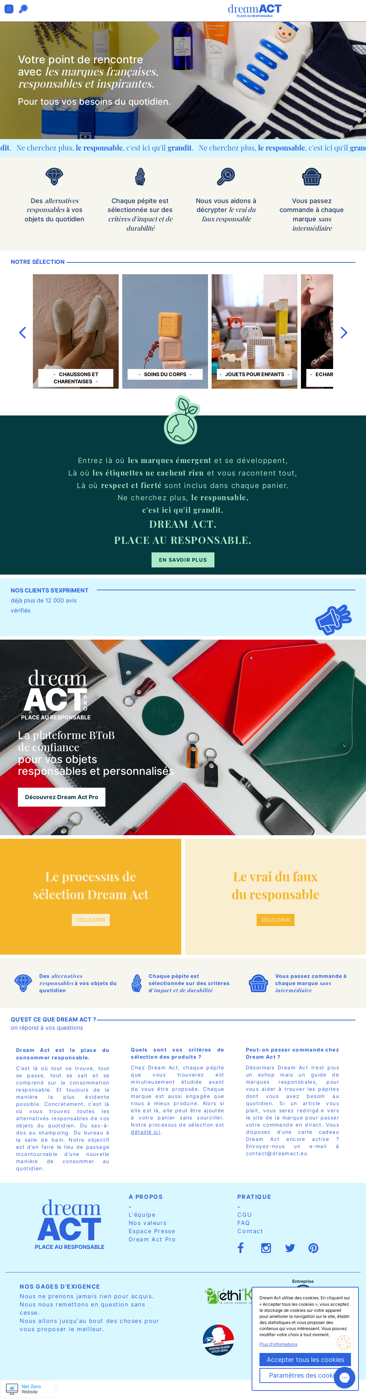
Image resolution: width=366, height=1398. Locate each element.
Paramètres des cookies (305, 1375)
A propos (146, 1196)
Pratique (254, 1196)
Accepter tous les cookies (305, 1359)
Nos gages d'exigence (60, 1286)
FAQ (243, 1222)
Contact (250, 1231)
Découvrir (90, 920)
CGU (244, 1214)
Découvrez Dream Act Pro (61, 797)
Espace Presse (152, 1231)
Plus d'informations (278, 1344)
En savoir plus (183, 560)
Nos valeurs (148, 1222)
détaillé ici (145, 1132)
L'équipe (142, 1214)
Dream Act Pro (152, 1239)
